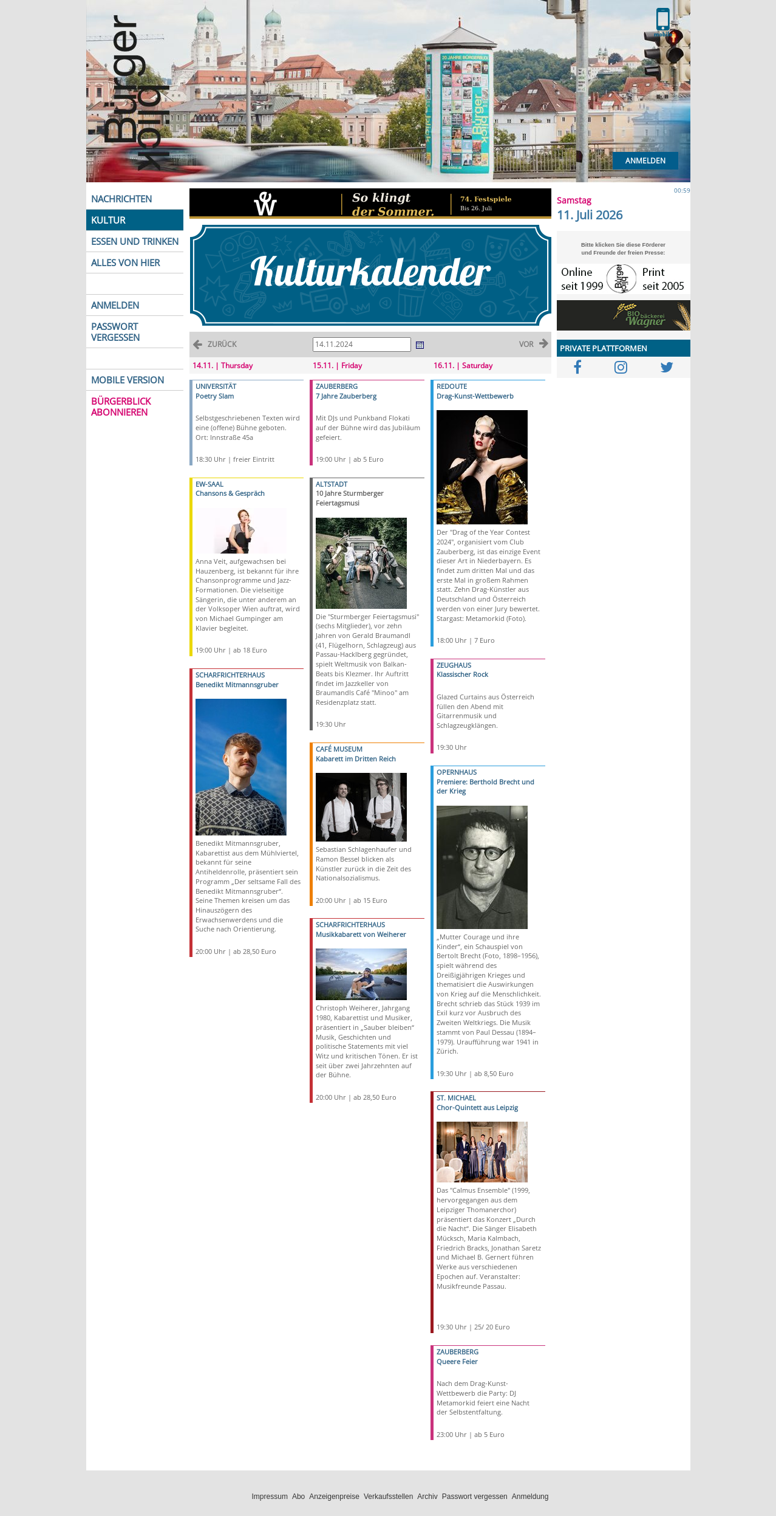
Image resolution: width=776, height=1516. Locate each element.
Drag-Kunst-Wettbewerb (475, 395)
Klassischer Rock (462, 674)
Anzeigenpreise (334, 1496)
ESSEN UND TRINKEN (135, 241)
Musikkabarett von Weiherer (361, 934)
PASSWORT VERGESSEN (115, 331)
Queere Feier (457, 1361)
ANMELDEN (115, 305)
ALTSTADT (331, 484)
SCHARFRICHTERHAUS (230, 674)
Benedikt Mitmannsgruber (237, 684)
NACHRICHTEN (121, 199)
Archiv (427, 1496)
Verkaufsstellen (388, 1496)
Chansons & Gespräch (230, 493)
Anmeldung (530, 1496)
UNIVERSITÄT (216, 386)
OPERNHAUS (457, 772)
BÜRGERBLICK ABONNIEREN (121, 406)
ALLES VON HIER (125, 262)
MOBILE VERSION (127, 380)
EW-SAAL (209, 484)
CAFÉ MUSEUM (339, 748)
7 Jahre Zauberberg (346, 395)
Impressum (270, 1496)
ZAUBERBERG (337, 386)
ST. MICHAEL (456, 1097)
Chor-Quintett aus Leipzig (477, 1107)
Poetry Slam (215, 395)
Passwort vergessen (475, 1496)
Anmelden (645, 161)
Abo (298, 1496)
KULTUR (108, 220)
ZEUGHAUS (454, 665)
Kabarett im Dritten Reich (356, 758)
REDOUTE (452, 386)
